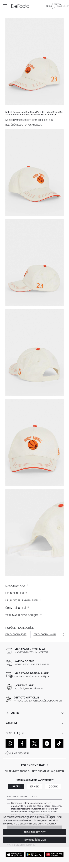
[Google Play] (34, 854)
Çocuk (53, 786)
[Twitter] (34, 743)
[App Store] (15, 854)
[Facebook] (22, 743)
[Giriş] (49, 6)
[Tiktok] (59, 743)
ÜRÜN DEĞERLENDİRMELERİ (23, 600)
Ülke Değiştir (19, 753)
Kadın (16, 786)
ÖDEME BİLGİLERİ (17, 607)
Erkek (34, 786)
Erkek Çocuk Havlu (44, 634)
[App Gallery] (54, 854)
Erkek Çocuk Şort (15, 634)
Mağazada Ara (17, 585)
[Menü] (5, 6)
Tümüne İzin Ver (34, 839)
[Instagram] (47, 743)
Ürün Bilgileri (16, 593)
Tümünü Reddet (35, 832)
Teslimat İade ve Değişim (23, 615)
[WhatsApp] (10, 743)
